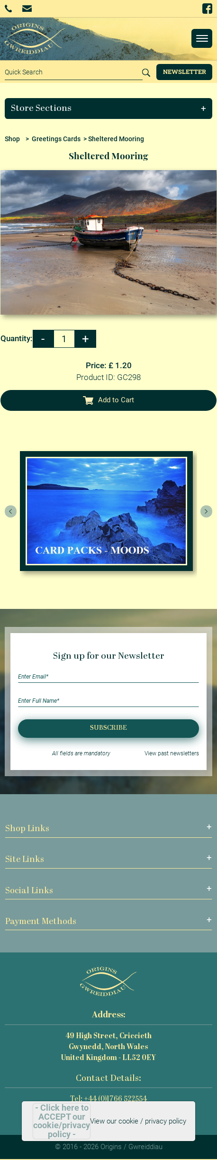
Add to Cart (108, 400)
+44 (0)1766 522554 (8, 8)
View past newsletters (172, 753)
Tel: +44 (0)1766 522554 (108, 1100)
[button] (109, 108)
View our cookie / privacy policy (138, 1121)
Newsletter (184, 71)
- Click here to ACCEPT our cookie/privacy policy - (61, 1121)
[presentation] (11, 511)
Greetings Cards (56, 139)
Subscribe (108, 728)
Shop (12, 139)
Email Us (26, 8)
